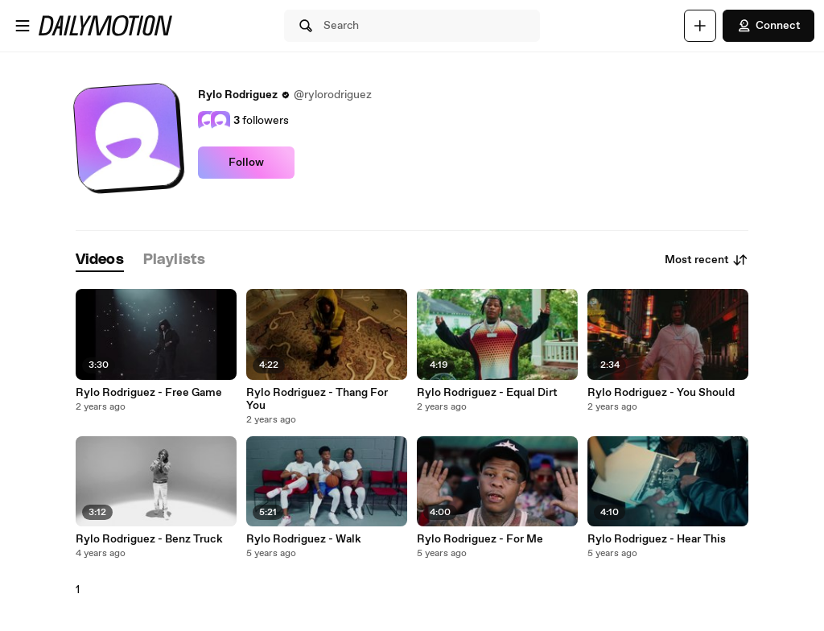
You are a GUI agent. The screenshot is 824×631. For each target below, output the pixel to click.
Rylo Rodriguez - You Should (661, 392)
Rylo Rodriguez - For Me (480, 539)
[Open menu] (22, 26)
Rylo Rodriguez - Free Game (149, 392)
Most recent (706, 260)
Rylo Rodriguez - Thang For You (317, 399)
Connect (768, 26)
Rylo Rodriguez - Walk (303, 539)
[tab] (100, 260)
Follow (246, 162)
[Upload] (700, 26)
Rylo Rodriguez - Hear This (656, 539)
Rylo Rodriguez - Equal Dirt (487, 392)
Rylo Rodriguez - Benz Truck (149, 539)
